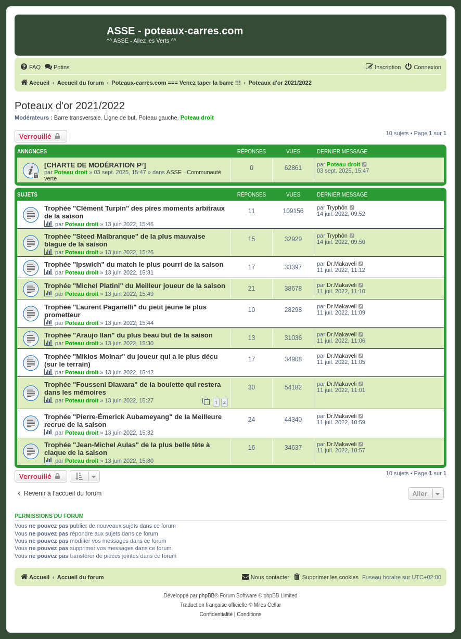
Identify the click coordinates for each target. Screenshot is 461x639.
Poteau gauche (158, 117)
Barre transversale (77, 117)
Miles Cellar (267, 605)
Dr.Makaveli (341, 263)
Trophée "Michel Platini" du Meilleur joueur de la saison (134, 286)
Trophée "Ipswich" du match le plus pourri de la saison (133, 264)
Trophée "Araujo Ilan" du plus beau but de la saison (128, 335)
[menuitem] (30, 67)
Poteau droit (197, 117)
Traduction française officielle (213, 605)
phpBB (206, 595)
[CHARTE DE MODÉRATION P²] (95, 165)
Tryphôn (337, 207)
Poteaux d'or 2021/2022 (70, 105)
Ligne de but (120, 117)
